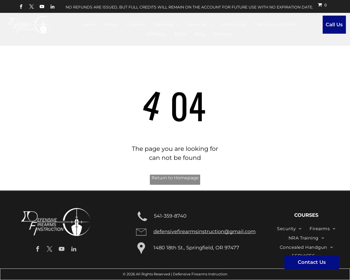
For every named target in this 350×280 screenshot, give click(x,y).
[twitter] (31, 7)
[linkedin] (52, 7)
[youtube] (41, 7)
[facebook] (21, 7)
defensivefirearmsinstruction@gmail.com (204, 232)
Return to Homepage (175, 177)
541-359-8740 (170, 216)
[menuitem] (89, 24)
